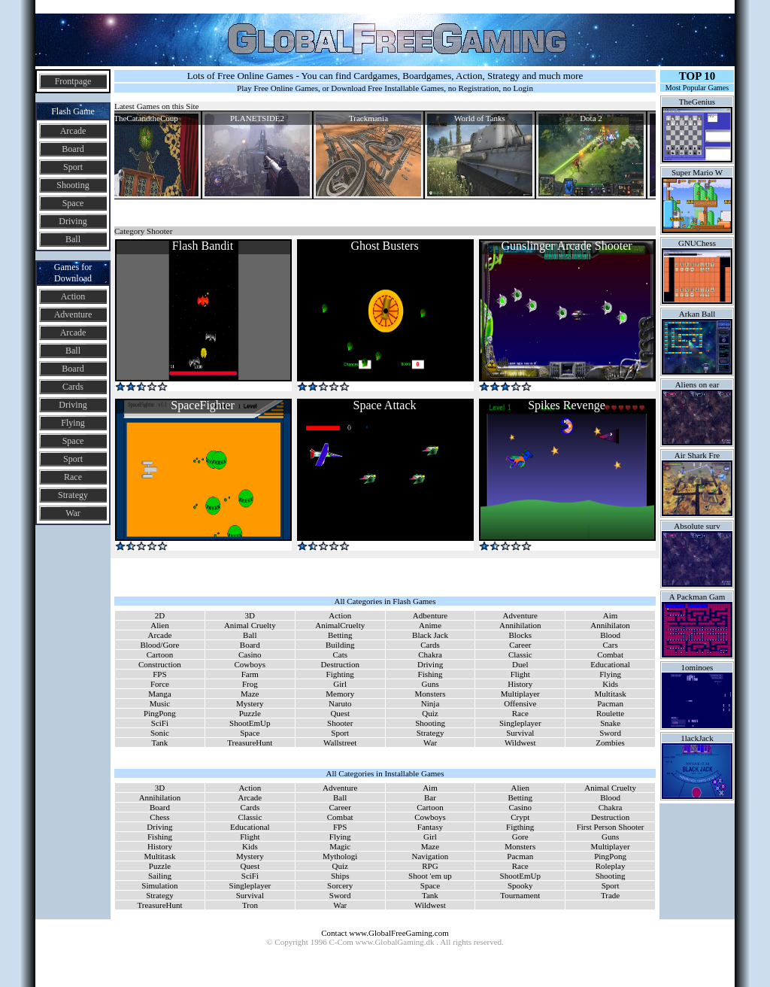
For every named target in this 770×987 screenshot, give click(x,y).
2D (160, 615)
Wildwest (520, 742)
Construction (159, 664)
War (72, 513)
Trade (610, 895)
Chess (159, 816)
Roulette (610, 713)
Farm (250, 674)
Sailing (159, 875)
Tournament (520, 895)
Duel (520, 664)
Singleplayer (520, 722)
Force (159, 683)
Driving (72, 221)
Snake (610, 722)
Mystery (250, 703)
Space (73, 203)
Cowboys (250, 664)
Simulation (159, 885)
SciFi (159, 722)
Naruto (340, 703)
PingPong (160, 713)
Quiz (430, 713)
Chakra (430, 654)
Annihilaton (610, 625)
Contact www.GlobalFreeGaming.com (384, 932)
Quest (340, 713)
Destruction (340, 664)
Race (73, 477)
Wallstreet (339, 742)
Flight (520, 674)
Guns (429, 683)
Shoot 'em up (430, 875)
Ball (72, 239)
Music (160, 703)
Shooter (340, 722)
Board (72, 149)
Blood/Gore (159, 644)
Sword (610, 732)
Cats (339, 654)
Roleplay (611, 865)
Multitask (610, 693)
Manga (159, 693)
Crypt (520, 816)
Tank (160, 742)
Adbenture (430, 615)
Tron (250, 905)
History (520, 683)
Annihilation (520, 625)
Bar (430, 797)
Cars (610, 644)
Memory (340, 693)
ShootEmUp (249, 722)
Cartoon (160, 654)
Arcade (73, 131)
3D (250, 615)
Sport (73, 167)
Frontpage (73, 81)
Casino (250, 654)
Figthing (520, 826)
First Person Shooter (610, 826)
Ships (340, 875)
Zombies (610, 742)
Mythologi (340, 856)
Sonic (159, 732)
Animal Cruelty (250, 625)
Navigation (429, 856)
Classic (520, 654)
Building (340, 644)
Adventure (73, 314)
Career (520, 644)
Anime (430, 625)
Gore (520, 836)
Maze (250, 693)
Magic (339, 846)
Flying (72, 423)
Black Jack (430, 634)
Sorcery (340, 885)
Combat (610, 654)
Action (73, 296)
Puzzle (250, 713)
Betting (340, 634)
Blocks (520, 634)
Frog (250, 683)
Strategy (73, 495)
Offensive (520, 703)
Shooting (72, 185)
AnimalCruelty (340, 625)
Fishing (430, 674)
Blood (610, 634)
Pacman (610, 703)
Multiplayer (520, 693)
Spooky (520, 885)
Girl (340, 683)
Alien (159, 625)
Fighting (340, 674)
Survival (520, 732)
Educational (610, 664)
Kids (610, 683)
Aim (610, 615)
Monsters (430, 693)
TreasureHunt (249, 742)
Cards (72, 386)
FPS (159, 674)
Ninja (430, 703)
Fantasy (430, 826)
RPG (430, 865)
